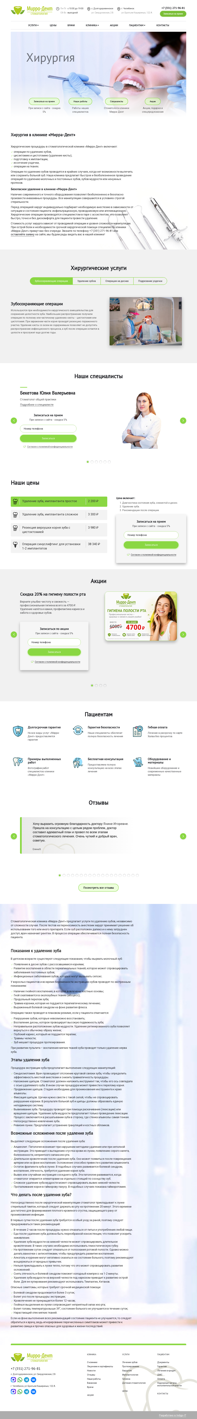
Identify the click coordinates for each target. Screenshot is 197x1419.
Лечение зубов (129, 1362)
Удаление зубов (86, 281)
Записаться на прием (173, 13)
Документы (163, 1362)
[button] (87, 461)
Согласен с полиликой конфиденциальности (50, 446)
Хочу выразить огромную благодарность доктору (68, 823)
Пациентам (137, 25)
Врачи (71, 25)
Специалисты (116, 101)
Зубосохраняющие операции (51, 281)
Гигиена (126, 1379)
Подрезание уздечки (150, 281)
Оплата (161, 1379)
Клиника (92, 25)
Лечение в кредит (166, 1370)
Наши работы (80, 101)
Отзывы (91, 1375)
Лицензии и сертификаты (100, 1366)
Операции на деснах (117, 281)
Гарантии (162, 1366)
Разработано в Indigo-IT (172, 1415)
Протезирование (130, 1366)
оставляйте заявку (22, 234)
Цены (53, 25)
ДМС (159, 1375)
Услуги (33, 25)
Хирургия (127, 1370)
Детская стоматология (134, 1383)
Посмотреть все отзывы (98, 887)
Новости (91, 1370)
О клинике (92, 1362)
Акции (114, 25)
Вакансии (92, 1383)
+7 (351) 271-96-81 (173, 8)
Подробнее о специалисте (37, 404)
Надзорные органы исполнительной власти (169, 1384)
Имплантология (130, 1375)
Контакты (162, 25)
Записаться (48, 438)
